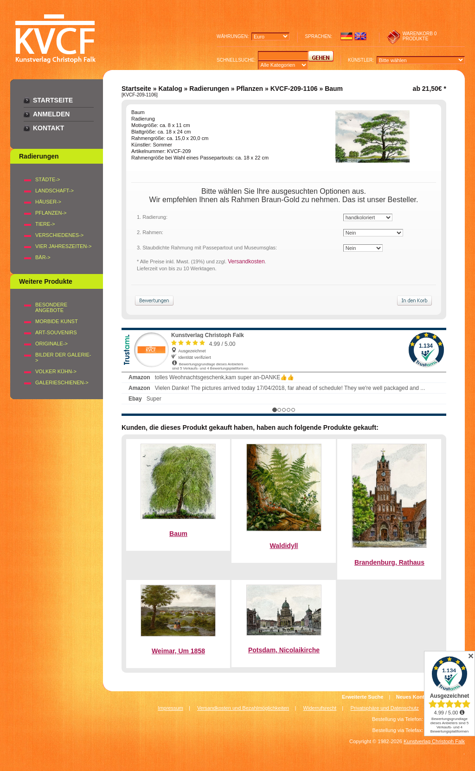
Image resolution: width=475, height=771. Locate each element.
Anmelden (51, 114)
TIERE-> (45, 224)
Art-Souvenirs (56, 332)
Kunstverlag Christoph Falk (434, 741)
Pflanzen (249, 88)
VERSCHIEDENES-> (59, 235)
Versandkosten (246, 261)
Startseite (53, 100)
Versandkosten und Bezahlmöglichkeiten (243, 708)
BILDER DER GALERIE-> (63, 357)
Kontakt (48, 128)
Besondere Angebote (51, 307)
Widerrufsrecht (320, 708)
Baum (178, 533)
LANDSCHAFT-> (54, 190)
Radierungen (209, 88)
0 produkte (420, 36)
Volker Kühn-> (56, 371)
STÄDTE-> (47, 179)
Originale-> (51, 343)
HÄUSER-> (48, 201)
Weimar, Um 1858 (178, 651)
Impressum (170, 708)
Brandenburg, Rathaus (389, 562)
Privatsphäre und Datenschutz (385, 708)
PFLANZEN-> (51, 213)
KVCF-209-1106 (294, 88)
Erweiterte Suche (362, 697)
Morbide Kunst (56, 321)
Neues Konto (412, 697)
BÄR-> (43, 257)
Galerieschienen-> (62, 382)
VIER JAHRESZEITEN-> (63, 246)
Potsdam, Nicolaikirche (284, 650)
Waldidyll (284, 545)
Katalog (170, 88)
